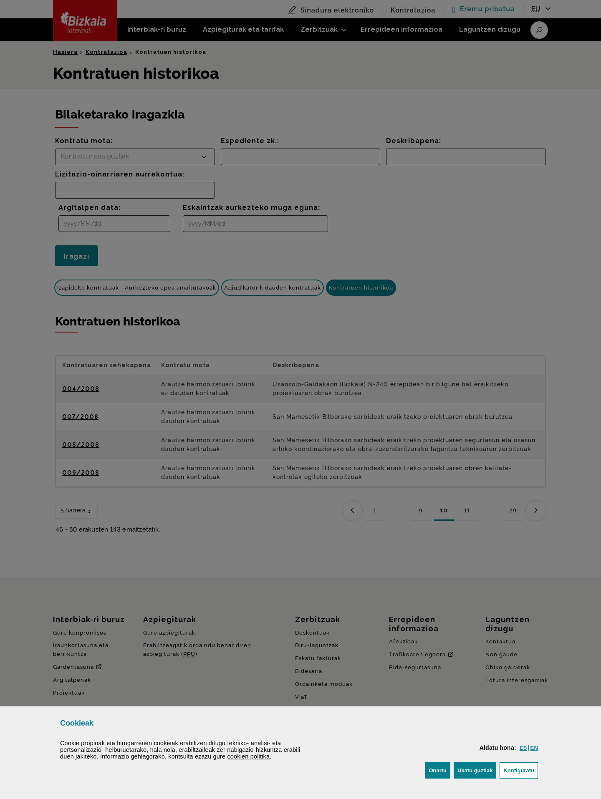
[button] (523, 748)
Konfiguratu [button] (520, 770)
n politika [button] (248, 756)
